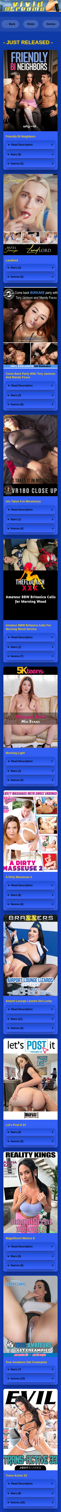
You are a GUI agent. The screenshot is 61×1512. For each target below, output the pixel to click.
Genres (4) (17, 528)
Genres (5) (17, 276)
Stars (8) (16, 895)
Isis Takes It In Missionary (23, 501)
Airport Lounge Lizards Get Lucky (29, 1001)
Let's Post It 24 (16, 1125)
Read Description (22, 144)
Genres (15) (18, 1378)
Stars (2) (16, 395)
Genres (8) (17, 404)
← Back (10, 24)
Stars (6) (16, 1256)
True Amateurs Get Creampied (26, 1362)
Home (30, 24)
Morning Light (15, 753)
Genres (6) (17, 1028)
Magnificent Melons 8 (20, 1238)
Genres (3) (17, 163)
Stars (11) (16, 1019)
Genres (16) (18, 1502)
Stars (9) (16, 154)
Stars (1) (16, 267)
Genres (51, 24)
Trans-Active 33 (16, 1475)
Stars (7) (16, 1369)
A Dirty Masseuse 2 (19, 877)
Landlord (12, 260)
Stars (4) (16, 1132)
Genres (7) (17, 656)
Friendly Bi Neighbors (20, 136)
